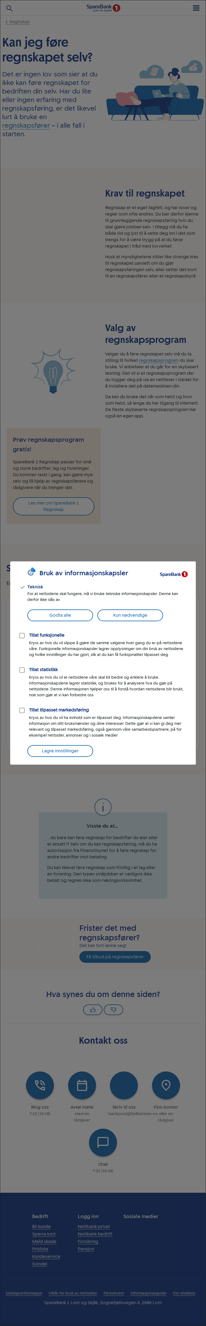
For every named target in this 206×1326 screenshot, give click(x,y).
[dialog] (103, 663)
